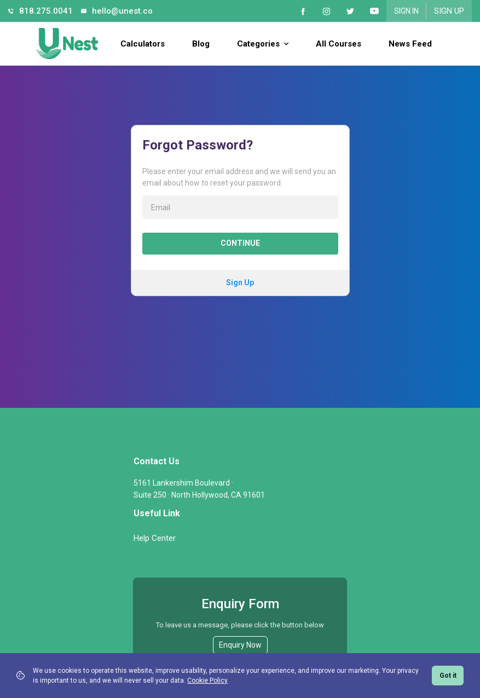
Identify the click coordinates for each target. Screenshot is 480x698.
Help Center (155, 538)
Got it (447, 675)
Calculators (142, 44)
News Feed (410, 44)
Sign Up (449, 11)
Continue (240, 243)
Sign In (406, 11)
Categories (262, 44)
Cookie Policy (207, 680)
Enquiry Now (240, 645)
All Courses (338, 44)
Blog (201, 44)
